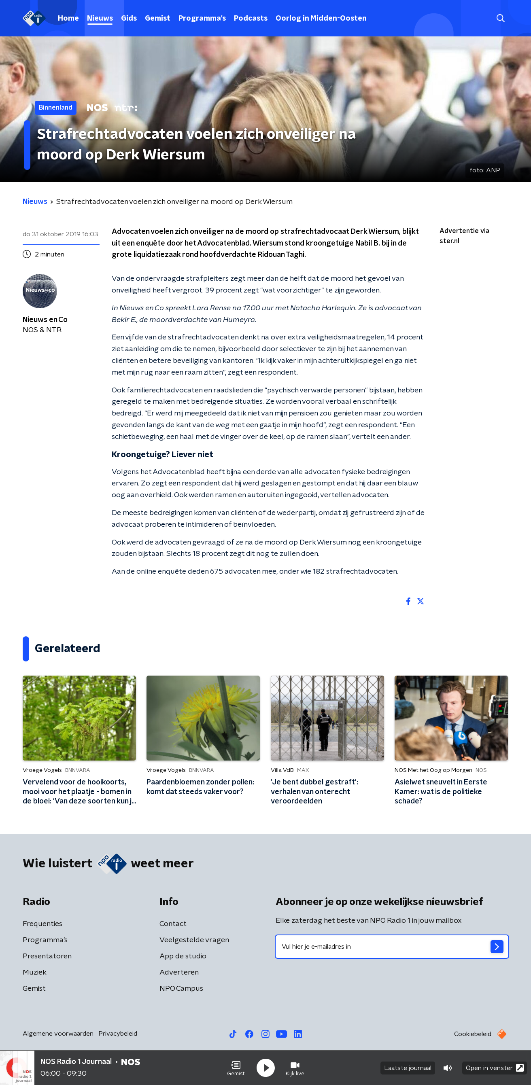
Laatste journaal (407, 1068)
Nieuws (100, 18)
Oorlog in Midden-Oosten (321, 18)
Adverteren (179, 972)
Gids (129, 18)
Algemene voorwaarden (58, 1033)
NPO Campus (181, 988)
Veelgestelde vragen (194, 940)
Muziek (35, 972)
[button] (236, 1068)
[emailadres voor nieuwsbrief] (392, 946)
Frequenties (42, 924)
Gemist (157, 18)
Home (68, 18)
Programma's (202, 18)
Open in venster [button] (495, 1068)
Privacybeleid (117, 1033)
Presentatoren (47, 956)
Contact (173, 924)
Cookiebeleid (472, 1034)
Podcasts (251, 18)
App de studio (182, 956)
